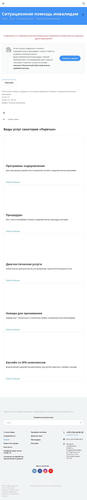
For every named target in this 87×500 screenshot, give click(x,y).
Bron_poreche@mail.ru (74, 439)
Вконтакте (34, 471)
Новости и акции (11, 443)
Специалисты (9, 436)
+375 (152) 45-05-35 (74, 432)
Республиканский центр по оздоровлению (45, 486)
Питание (34, 443)
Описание (9, 82)
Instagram (45, 471)
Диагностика (36, 436)
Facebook (40, 471)
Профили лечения (38, 432)
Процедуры (36, 440)
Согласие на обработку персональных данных (14, 457)
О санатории (9, 432)
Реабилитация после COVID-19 (13, 452)
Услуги (6, 440)
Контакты (8, 447)
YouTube (50, 471)
